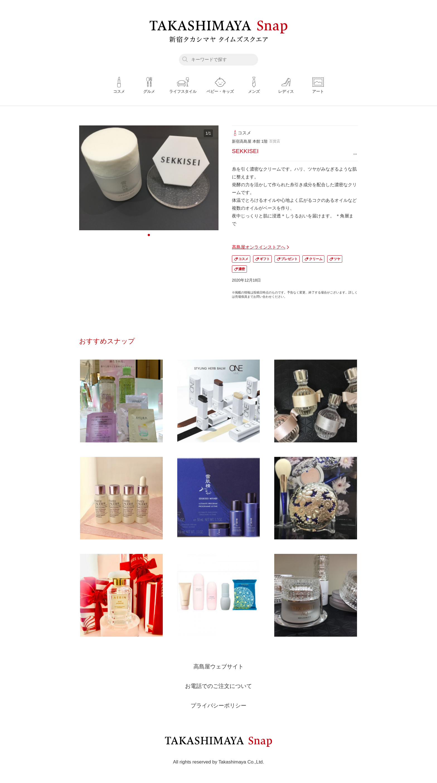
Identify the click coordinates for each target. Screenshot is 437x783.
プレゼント (289, 259)
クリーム (315, 259)
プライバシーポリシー (218, 705)
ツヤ (337, 259)
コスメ (243, 259)
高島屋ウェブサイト (218, 666)
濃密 (241, 269)
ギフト (265, 259)
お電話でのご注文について (218, 686)
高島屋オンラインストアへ (258, 247)
